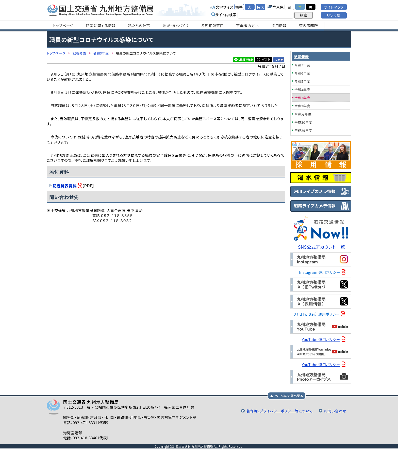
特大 (260, 7)
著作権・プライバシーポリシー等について (279, 410)
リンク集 (334, 15)
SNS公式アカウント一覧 (321, 247)
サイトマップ (334, 7)
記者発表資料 (65, 185)
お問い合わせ (335, 410)
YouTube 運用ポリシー (321, 339)
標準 (239, 7)
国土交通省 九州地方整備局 (101, 10)
